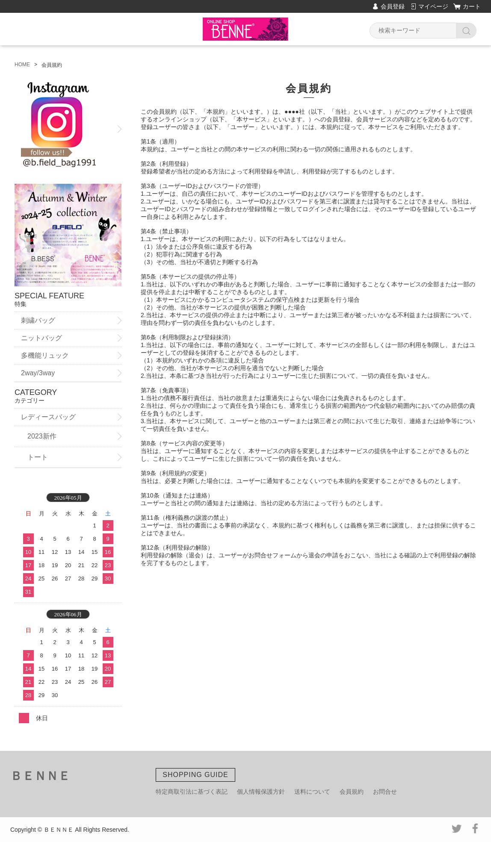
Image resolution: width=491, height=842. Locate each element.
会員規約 (352, 791)
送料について (312, 791)
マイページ (433, 6)
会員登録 (393, 6)
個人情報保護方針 (261, 791)
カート (472, 6)
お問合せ (385, 791)
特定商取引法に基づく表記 (192, 791)
